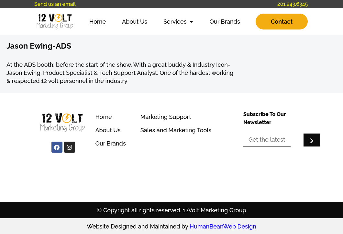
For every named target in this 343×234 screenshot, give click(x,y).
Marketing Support (165, 116)
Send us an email (55, 4)
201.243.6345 (292, 4)
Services (178, 21)
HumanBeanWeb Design (223, 226)
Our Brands (224, 21)
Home (97, 21)
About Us (134, 21)
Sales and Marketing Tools (175, 130)
